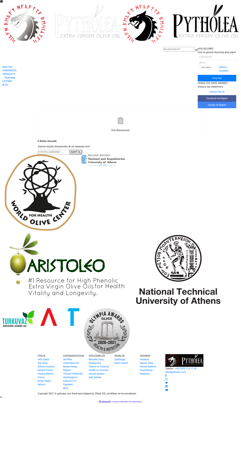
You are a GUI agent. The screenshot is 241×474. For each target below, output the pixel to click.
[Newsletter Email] (53, 152)
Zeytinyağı (119, 359)
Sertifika (67, 359)
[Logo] (120, 23)
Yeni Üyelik (43, 359)
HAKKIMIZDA (9, 70)
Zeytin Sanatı (121, 363)
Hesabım (144, 359)
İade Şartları (95, 377)
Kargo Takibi (44, 380)
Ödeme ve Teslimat (99, 366)
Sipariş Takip (146, 363)
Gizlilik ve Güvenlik (98, 370)
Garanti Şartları (97, 373)
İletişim (42, 384)
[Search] (179, 49)
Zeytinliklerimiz (71, 363)
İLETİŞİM (7, 81)
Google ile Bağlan (217, 104)
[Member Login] (199, 45)
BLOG (5, 84)
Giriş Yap (217, 78)
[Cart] (237, 45)
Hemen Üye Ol (217, 91)
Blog (65, 388)
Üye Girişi (43, 363)
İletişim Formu (45, 370)
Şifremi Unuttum (46, 366)
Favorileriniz (146, 370)
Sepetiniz (145, 373)
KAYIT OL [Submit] (76, 152)
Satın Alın (7, 66)
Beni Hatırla (206, 67)
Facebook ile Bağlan (217, 98)
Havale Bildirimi (148, 366)
